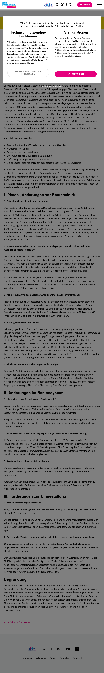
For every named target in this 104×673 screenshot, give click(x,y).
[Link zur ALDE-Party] (48, 4)
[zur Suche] (57, 4)
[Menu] (99, 5)
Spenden (85, 4)
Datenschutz (47, 86)
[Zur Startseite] (9, 4)
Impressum (58, 86)
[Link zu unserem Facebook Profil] (66, 4)
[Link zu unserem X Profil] (62, 4)
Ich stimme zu (76, 74)
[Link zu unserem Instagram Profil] (70, 4)
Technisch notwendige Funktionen (28, 73)
